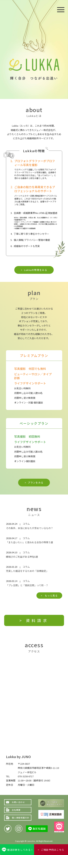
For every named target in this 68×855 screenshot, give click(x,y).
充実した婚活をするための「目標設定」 (27, 571)
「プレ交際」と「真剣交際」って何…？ (27, 585)
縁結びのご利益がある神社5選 (22, 556)
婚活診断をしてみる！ (20, 849)
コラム (26, 523)
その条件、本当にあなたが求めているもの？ (29, 528)
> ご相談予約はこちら (51, 849)
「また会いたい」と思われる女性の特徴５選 (29, 542)
